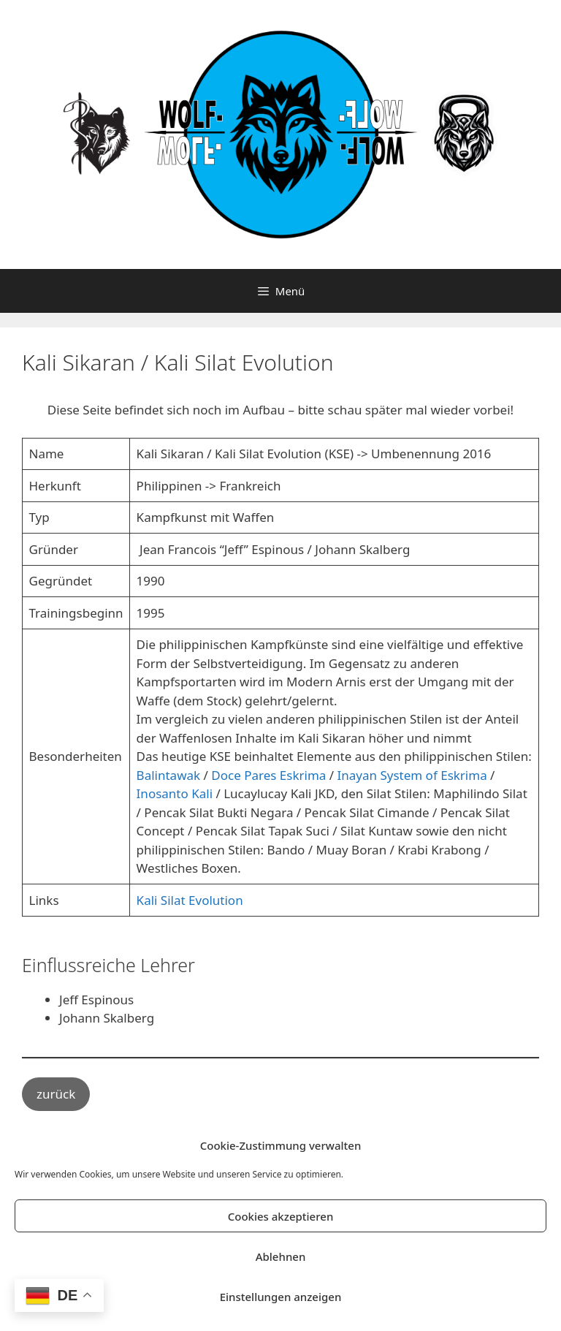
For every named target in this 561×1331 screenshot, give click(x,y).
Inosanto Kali (175, 793)
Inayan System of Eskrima (412, 775)
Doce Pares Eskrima (268, 775)
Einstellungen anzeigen (281, 1296)
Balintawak (170, 775)
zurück (56, 1093)
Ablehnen (281, 1256)
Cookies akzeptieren (281, 1216)
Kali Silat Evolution (190, 900)
